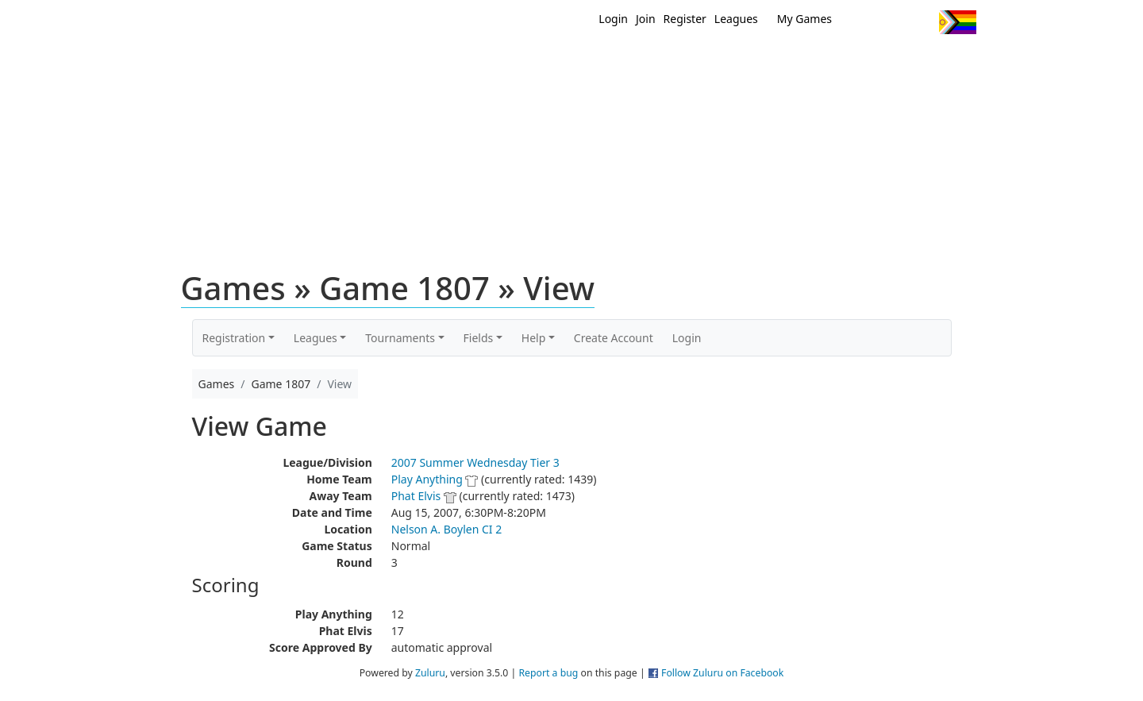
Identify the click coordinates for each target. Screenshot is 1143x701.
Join (646, 18)
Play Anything (427, 479)
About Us (932, 62)
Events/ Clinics (707, 62)
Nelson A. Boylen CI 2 (446, 529)
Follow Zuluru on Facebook (722, 673)
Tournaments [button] (400, 337)
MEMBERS (605, 62)
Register (685, 18)
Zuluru (430, 673)
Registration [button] (234, 337)
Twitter (861, 22)
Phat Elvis (416, 495)
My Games (804, 18)
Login (613, 18)
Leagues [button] (315, 337)
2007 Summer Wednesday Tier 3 (475, 462)
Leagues (736, 18)
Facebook (891, 22)
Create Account (613, 337)
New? (532, 62)
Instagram (920, 22)
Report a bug (548, 673)
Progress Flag (957, 22)
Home (469, 62)
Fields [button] (479, 337)
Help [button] (533, 337)
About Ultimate (828, 62)
